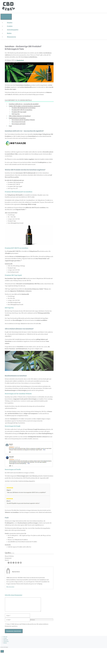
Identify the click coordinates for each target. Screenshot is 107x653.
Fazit (10, 126)
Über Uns (5, 636)
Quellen (8, 553)
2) (21, 260)
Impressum (5, 639)
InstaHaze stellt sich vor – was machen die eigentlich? (24, 104)
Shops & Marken (9, 556)
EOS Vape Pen (16, 114)
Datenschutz (6, 641)
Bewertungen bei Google (18, 121)
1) (25, 209)
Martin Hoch (20, 60)
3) (43, 288)
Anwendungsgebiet (12, 29)
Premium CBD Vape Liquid (19, 111)
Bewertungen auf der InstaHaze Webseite (23, 119)
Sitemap (5, 642)
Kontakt (5, 638)
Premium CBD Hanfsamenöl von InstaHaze (23, 107)
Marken (9, 33)
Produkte (9, 26)
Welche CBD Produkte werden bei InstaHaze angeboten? (24, 106)
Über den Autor (10, 586)
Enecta (7, 560)
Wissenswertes (11, 37)
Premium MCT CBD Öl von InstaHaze (22, 109)
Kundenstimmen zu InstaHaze (17, 118)
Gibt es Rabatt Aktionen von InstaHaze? (20, 116)
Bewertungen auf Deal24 (18, 123)
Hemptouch (8, 558)
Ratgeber (9, 22)
